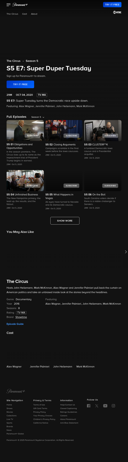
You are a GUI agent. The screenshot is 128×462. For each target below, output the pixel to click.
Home (9, 405)
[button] (8, 5)
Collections (12, 416)
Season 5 (32, 61)
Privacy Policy (39, 412)
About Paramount (68, 419)
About (34, 14)
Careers (63, 416)
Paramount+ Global (15, 434)
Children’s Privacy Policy (44, 419)
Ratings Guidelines (68, 412)
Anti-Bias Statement (69, 423)
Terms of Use (39, 405)
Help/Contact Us (67, 405)
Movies (10, 412)
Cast (24, 14)
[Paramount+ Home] (16, 391)
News (9, 430)
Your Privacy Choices (42, 416)
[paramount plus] (20, 4)
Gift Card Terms (40, 409)
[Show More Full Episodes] (64, 221)
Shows (9, 409)
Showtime (21, 317)
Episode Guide (15, 324)
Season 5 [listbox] (36, 117)
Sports (9, 423)
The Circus (12, 14)
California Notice (40, 423)
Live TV (10, 419)
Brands (10, 427)
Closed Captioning (68, 409)
